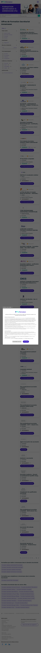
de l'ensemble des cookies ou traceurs (15, 319)
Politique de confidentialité (18, 338)
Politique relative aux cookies (29, 338)
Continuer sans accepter (8, 307)
